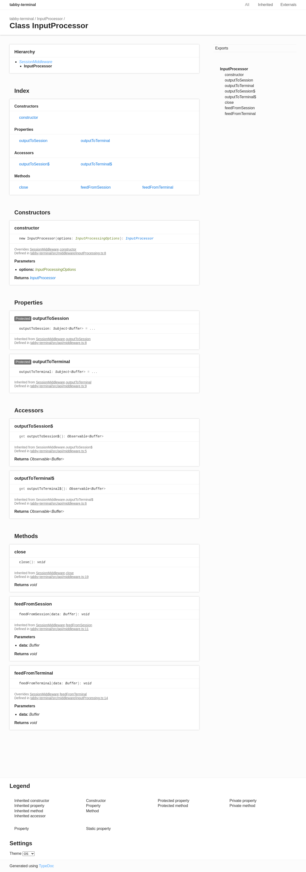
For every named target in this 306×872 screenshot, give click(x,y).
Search (232, 5)
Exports (221, 48)
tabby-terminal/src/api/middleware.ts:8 (58, 343)
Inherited (265, 5)
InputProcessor (50, 19)
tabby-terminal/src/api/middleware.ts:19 (59, 577)
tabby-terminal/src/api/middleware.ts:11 (59, 629)
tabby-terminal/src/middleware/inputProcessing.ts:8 (68, 253)
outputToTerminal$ (96, 164)
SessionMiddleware (35, 62)
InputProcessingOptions (97, 238)
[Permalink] (44, 228)
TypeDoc (46, 866)
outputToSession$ (34, 164)
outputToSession (33, 141)
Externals (288, 5)
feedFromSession (96, 187)
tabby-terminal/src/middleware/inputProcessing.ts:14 (69, 698)
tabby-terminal (23, 5)
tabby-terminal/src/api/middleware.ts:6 (58, 503)
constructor (28, 117)
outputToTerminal (95, 141)
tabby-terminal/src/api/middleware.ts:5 (58, 451)
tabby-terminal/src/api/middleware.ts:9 (58, 386)
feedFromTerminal (157, 187)
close (23, 187)
